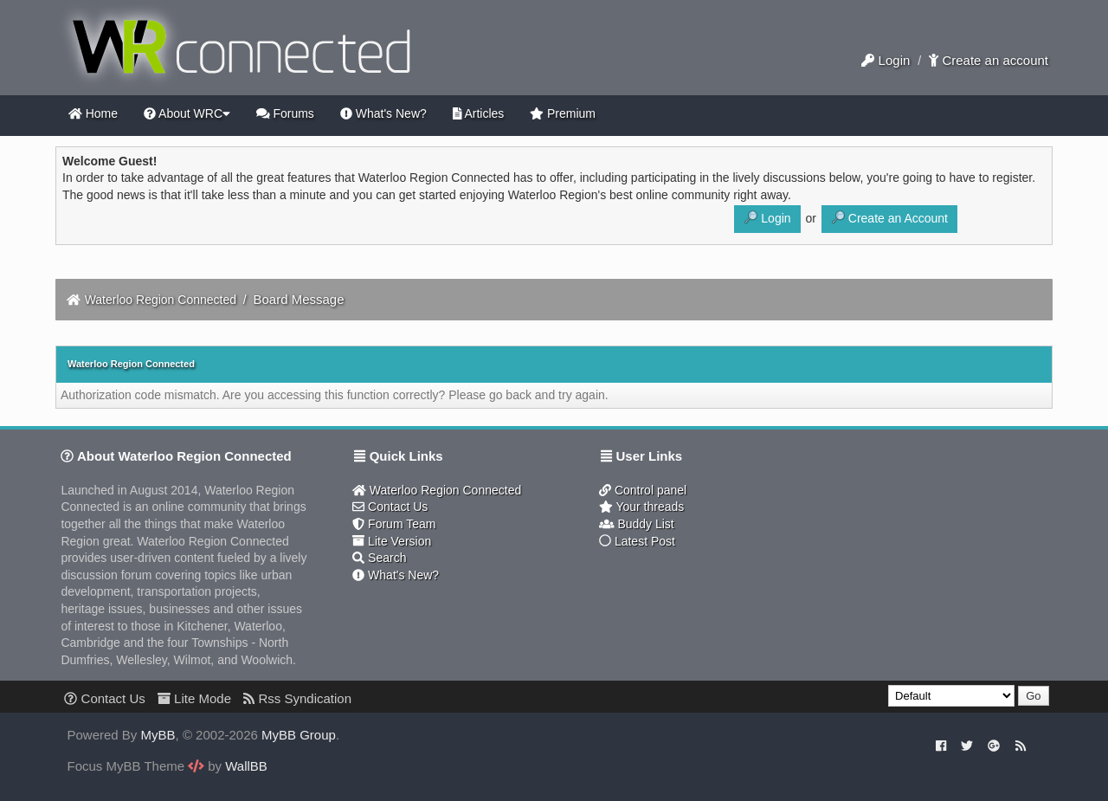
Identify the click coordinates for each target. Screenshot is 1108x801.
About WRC (187, 113)
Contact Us (390, 507)
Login (885, 60)
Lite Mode (194, 698)
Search (379, 558)
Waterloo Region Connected (160, 300)
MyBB (158, 734)
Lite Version (391, 541)
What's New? (383, 113)
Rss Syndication (297, 698)
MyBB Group (298, 734)
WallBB (246, 766)
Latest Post (637, 541)
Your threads (641, 507)
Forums (285, 113)
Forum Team (393, 524)
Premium (563, 113)
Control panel (642, 490)
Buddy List (636, 524)
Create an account (988, 60)
